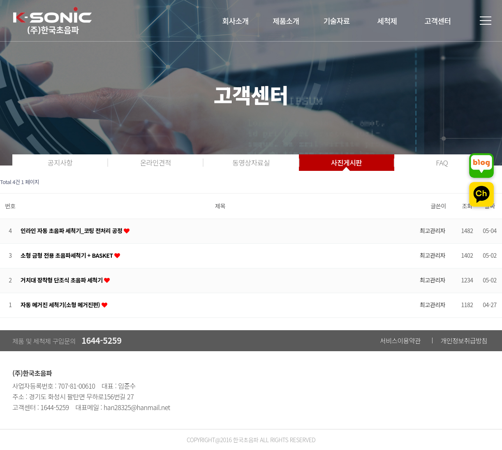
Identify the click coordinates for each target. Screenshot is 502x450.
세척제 (387, 20)
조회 (467, 206)
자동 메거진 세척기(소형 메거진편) (60, 305)
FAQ (442, 162)
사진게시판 (346, 162)
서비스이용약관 (400, 340)
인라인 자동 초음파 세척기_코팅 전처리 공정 (71, 231)
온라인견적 (155, 162)
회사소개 (235, 20)
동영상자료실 (251, 162)
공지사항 (60, 162)
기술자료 (336, 20)
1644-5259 (101, 340)
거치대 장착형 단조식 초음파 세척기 (61, 280)
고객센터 (437, 20)
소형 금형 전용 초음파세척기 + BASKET (67, 255)
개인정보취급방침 (464, 340)
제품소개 (286, 20)
